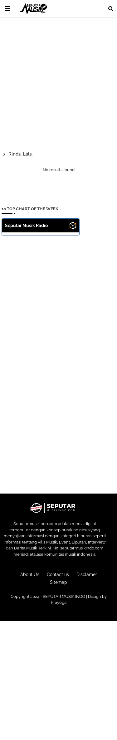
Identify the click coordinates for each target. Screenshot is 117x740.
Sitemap (58, 582)
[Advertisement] (58, 83)
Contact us (58, 574)
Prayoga (58, 602)
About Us (29, 574)
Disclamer (86, 574)
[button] (111, 8)
